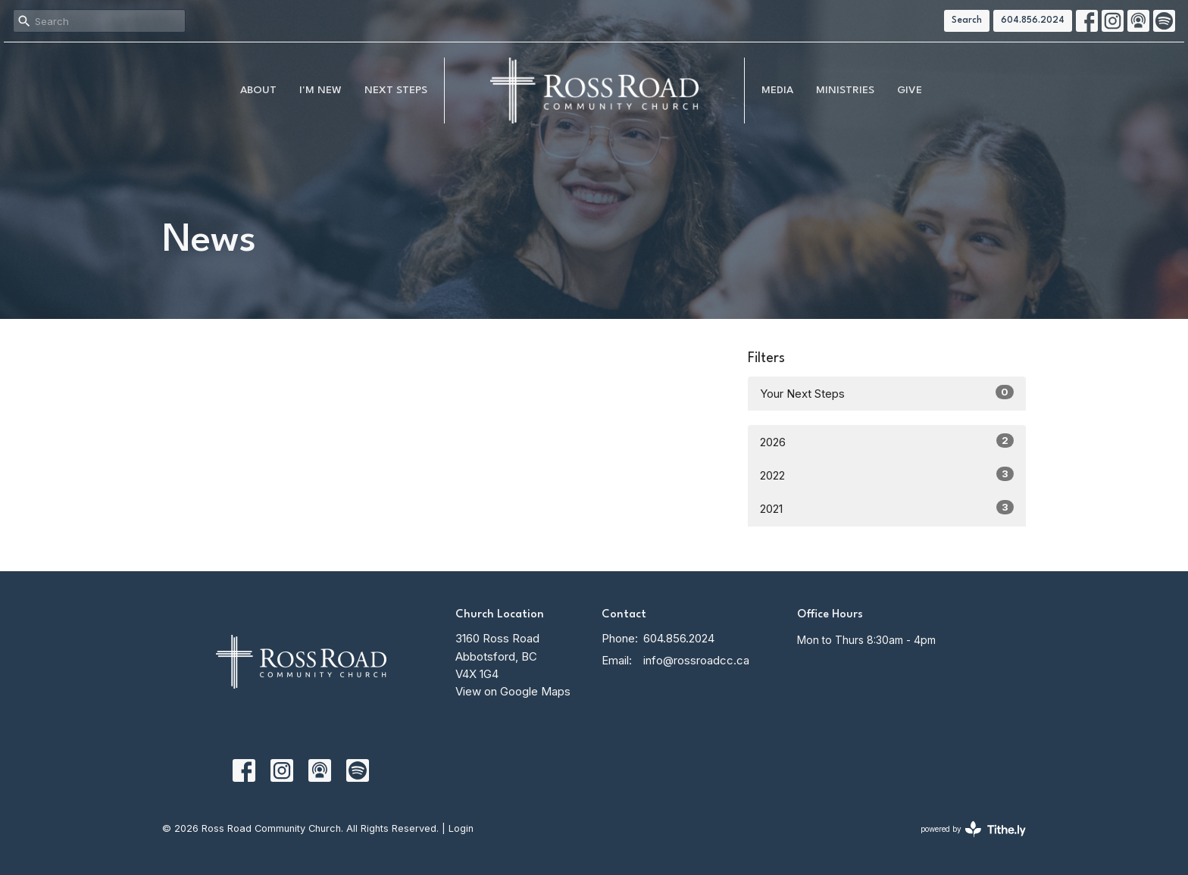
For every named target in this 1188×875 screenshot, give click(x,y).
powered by (973, 829)
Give (909, 90)
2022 (887, 475)
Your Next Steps (887, 393)
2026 (887, 441)
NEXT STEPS (395, 90)
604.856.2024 (1033, 20)
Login (461, 828)
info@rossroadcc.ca (696, 660)
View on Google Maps (513, 691)
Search (967, 20)
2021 (887, 508)
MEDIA (777, 90)
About (258, 90)
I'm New (320, 90)
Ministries (845, 90)
